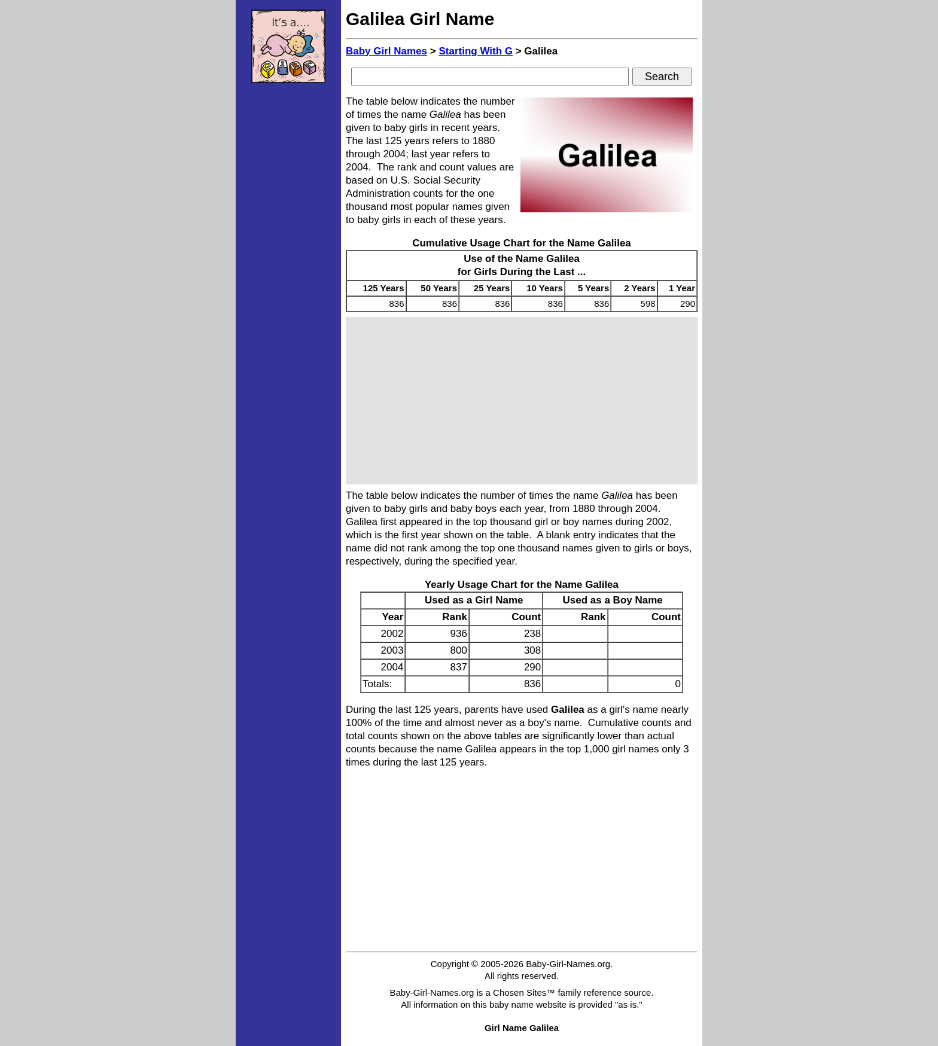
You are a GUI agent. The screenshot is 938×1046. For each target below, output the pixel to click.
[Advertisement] (288, 272)
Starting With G (475, 51)
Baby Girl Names (386, 51)
